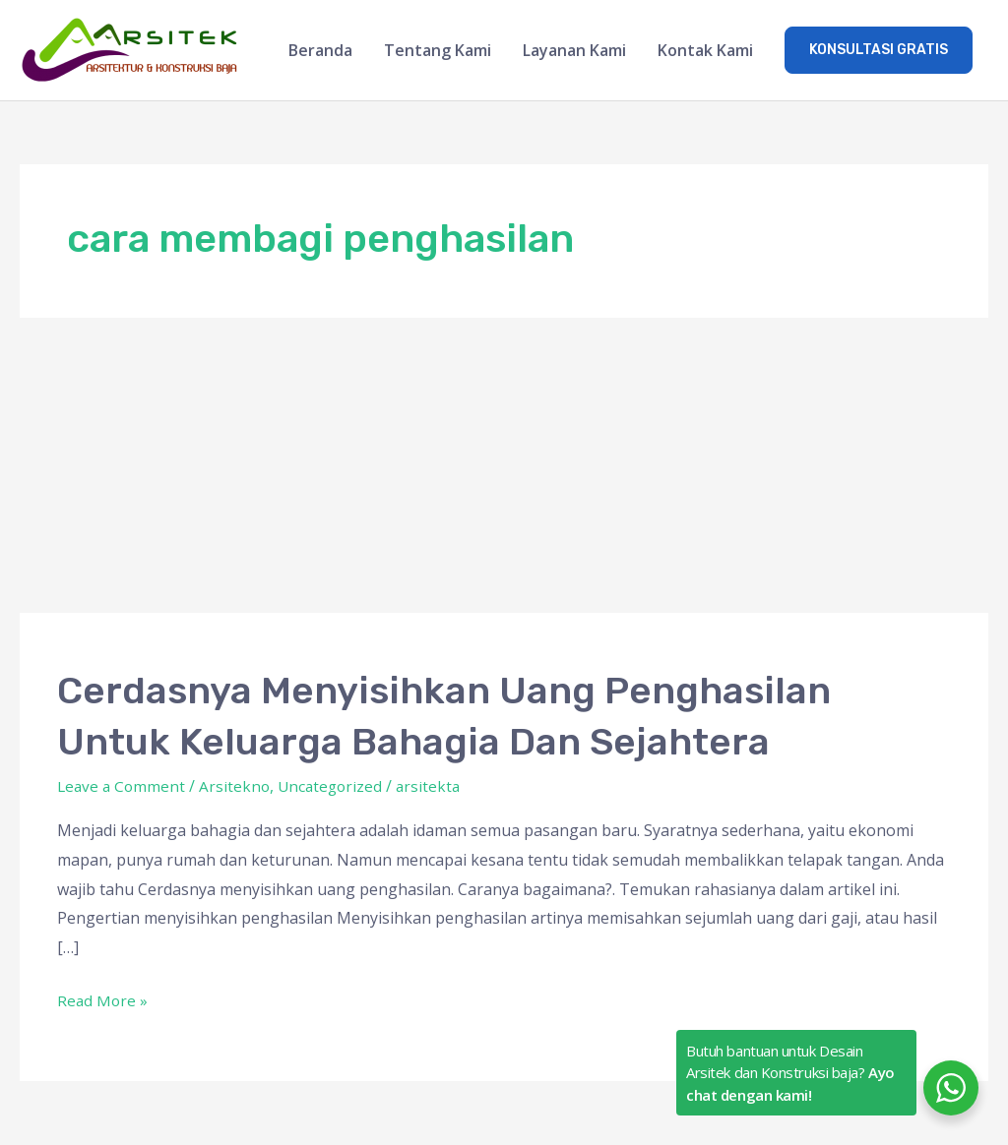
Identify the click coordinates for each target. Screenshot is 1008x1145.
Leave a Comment (123, 787)
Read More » (103, 1000)
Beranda (320, 51)
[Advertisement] (504, 466)
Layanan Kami (574, 51)
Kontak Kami (705, 51)
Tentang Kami (437, 51)
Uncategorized (337, 787)
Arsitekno (239, 787)
